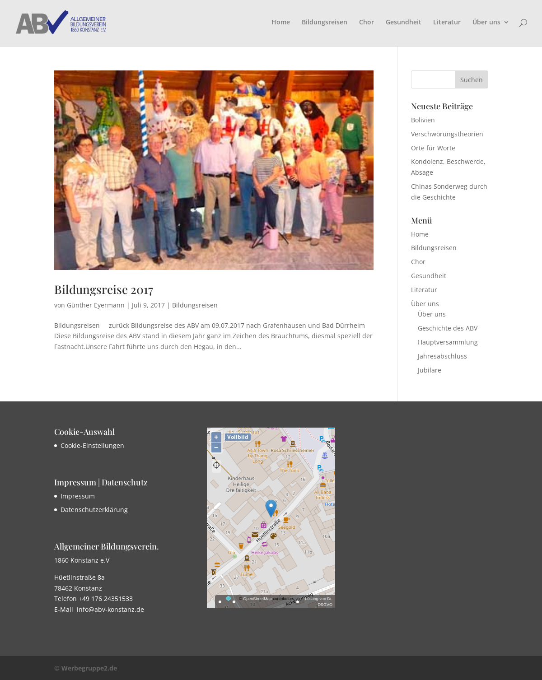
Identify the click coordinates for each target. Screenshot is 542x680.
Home (280, 22)
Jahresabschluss (442, 356)
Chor (366, 22)
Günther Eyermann (96, 305)
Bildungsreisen (324, 22)
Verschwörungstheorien (447, 134)
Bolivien (423, 120)
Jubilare (429, 370)
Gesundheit (403, 22)
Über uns (486, 22)
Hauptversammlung (448, 342)
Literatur (447, 22)
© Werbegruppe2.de (85, 668)
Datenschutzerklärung (94, 509)
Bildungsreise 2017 (103, 289)
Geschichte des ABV (447, 328)
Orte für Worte (433, 148)
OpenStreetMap (257, 598)
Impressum (78, 496)
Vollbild (237, 437)
